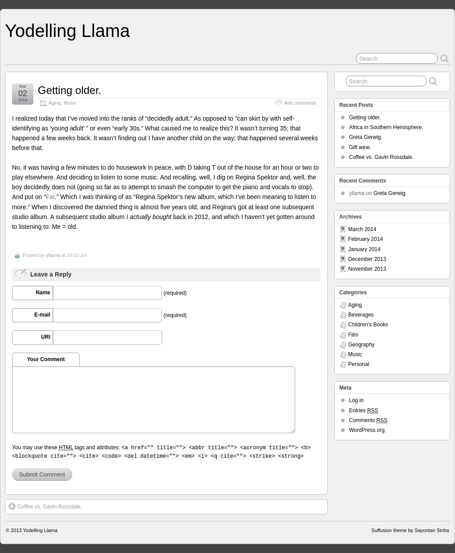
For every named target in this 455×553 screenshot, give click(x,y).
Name (43, 292)
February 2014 (365, 239)
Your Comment (46, 359)
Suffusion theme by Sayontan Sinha (410, 530)
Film (353, 335)
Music (70, 103)
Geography (361, 345)
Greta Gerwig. (365, 137)
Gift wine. (360, 147)
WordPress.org (367, 430)
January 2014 (364, 249)
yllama (53, 255)
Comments (368, 420)
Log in (356, 400)
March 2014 (362, 229)
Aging (55, 103)
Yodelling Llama (67, 31)
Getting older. (70, 90)
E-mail (42, 315)
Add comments (300, 103)
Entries (363, 410)
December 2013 (367, 259)
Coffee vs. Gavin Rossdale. (45, 506)
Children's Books (368, 324)
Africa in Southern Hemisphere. (386, 127)
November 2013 (367, 269)
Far (50, 196)
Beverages (361, 315)
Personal (358, 364)
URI (45, 337)
